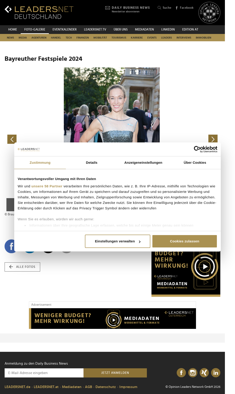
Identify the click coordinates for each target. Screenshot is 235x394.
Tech (69, 37)
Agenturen (38, 37)
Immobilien (203, 37)
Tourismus (119, 37)
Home (12, 29)
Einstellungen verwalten (117, 241)
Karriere (137, 37)
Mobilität (100, 37)
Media (23, 37)
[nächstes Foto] (166, 139)
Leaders (166, 37)
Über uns (121, 29)
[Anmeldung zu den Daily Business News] (44, 372)
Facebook (184, 8)
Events (152, 37)
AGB (88, 387)
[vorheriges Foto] (58, 139)
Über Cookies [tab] (195, 162)
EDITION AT (190, 29)
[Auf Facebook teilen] (11, 246)
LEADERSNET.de (17, 387)
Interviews (183, 37)
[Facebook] (181, 372)
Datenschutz (105, 387)
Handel (56, 37)
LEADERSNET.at (46, 387)
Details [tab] (92, 162)
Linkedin (168, 29)
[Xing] (204, 372)
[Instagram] (192, 372)
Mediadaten (144, 29)
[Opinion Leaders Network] (209, 13)
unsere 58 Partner (46, 186)
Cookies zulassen (184, 241)
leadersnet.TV (95, 29)
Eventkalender (65, 29)
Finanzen (82, 37)
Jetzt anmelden (115, 373)
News (10, 37)
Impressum (128, 387)
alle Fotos (22, 267)
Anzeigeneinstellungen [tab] (143, 162)
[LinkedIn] (215, 372)
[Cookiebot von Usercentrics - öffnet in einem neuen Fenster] (197, 149)
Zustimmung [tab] (40, 162)
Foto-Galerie (34, 29)
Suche (164, 8)
